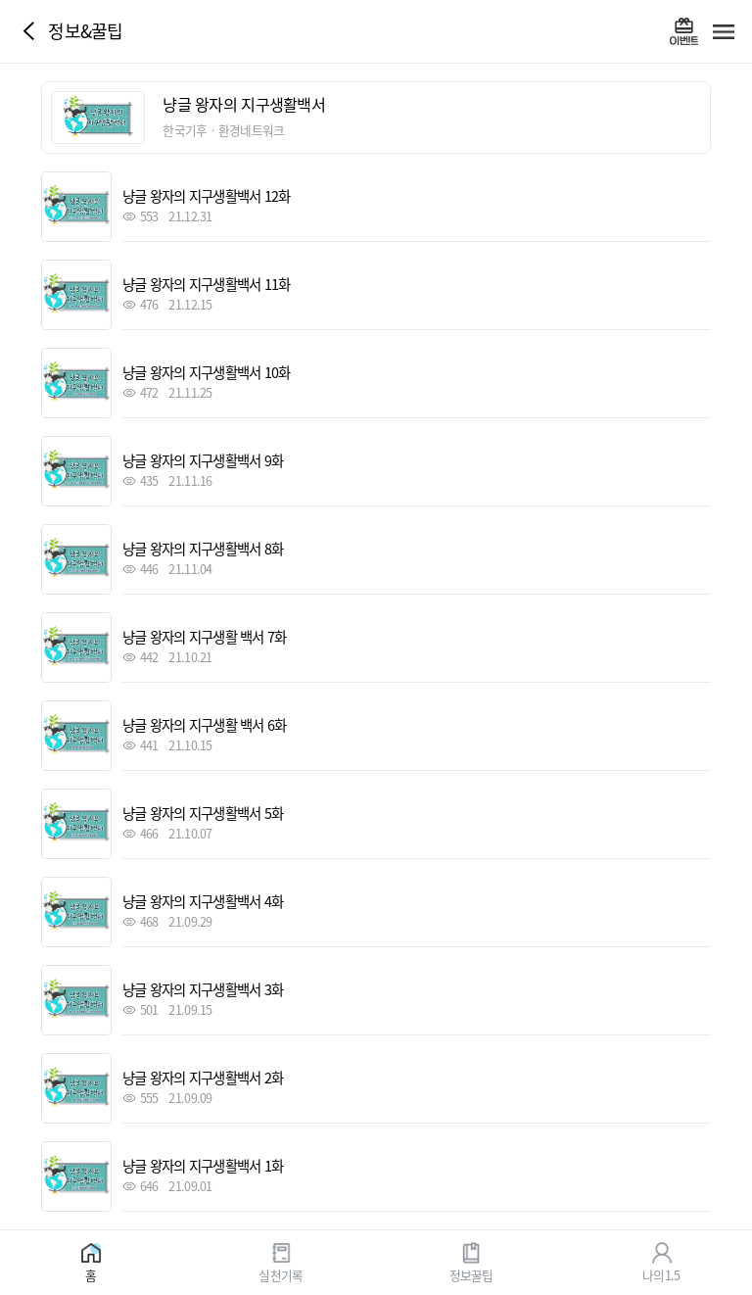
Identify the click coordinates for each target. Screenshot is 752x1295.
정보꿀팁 (471, 1274)
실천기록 (280, 1274)
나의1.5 (661, 1274)
